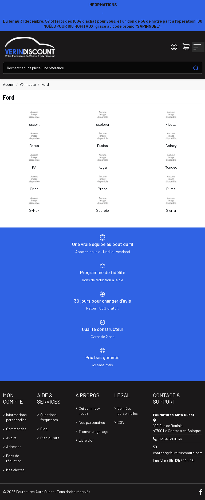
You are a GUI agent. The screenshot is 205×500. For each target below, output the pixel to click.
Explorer (102, 124)
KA (34, 167)
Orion (34, 188)
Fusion (102, 145)
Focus (34, 145)
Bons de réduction (14, 458)
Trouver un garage (93, 431)
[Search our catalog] (196, 68)
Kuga (102, 167)
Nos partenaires (92, 422)
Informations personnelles (16, 417)
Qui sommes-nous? (89, 411)
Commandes (16, 428)
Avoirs (11, 438)
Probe (103, 188)
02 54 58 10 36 (170, 439)
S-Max (34, 210)
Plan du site (49, 438)
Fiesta (171, 124)
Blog (44, 428)
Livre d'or (86, 440)
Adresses (13, 446)
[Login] (174, 47)
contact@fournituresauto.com (177, 452)
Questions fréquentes (49, 417)
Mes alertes (15, 470)
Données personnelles (127, 411)
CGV (120, 422)
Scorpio (102, 210)
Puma (171, 188)
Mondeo (171, 167)
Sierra (171, 210)
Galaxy (170, 145)
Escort (34, 124)
